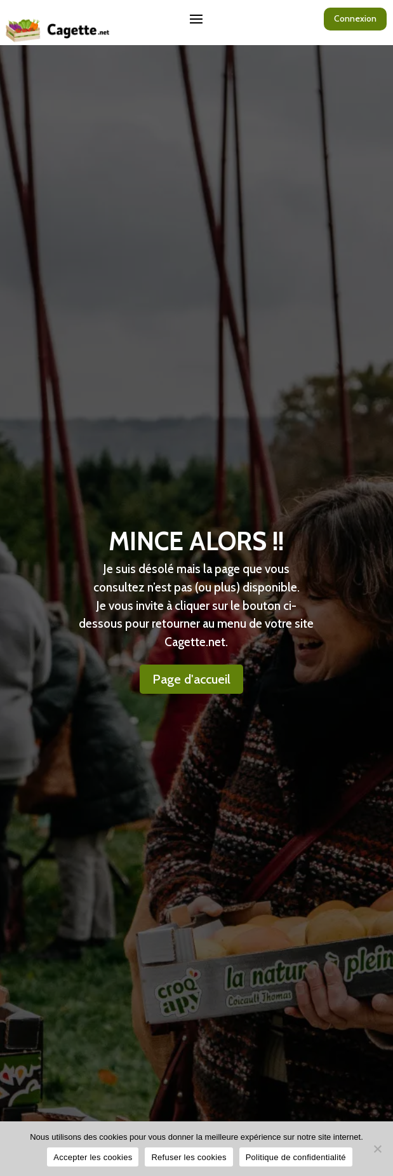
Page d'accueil (191, 679)
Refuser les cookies (188, 1157)
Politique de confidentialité (296, 1157)
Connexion (355, 18)
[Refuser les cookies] (377, 1148)
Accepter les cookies (92, 1157)
